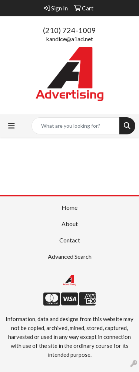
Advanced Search (70, 256)
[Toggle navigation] (11, 125)
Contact (69, 240)
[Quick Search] (76, 125)
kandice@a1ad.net (69, 38)
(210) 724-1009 (69, 30)
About (70, 223)
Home (69, 207)
